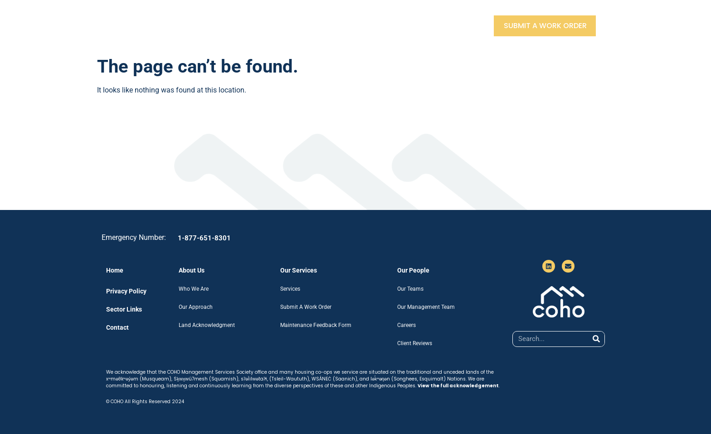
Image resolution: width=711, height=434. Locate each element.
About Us (209, 25)
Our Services (269, 25)
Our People (333, 25)
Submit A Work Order (545, 25)
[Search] (596, 339)
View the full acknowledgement (458, 385)
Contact (466, 25)
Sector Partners (401, 25)
